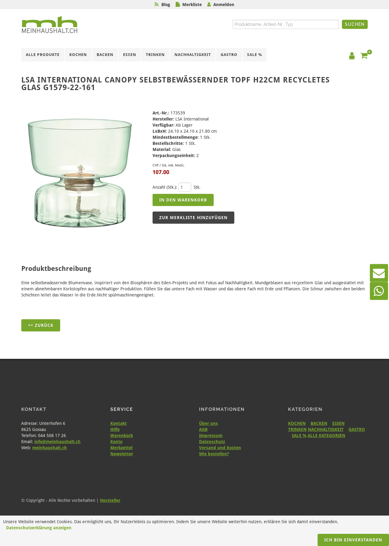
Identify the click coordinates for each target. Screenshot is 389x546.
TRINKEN (297, 429)
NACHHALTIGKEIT (326, 429)
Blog (165, 4)
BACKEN (319, 423)
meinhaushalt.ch (49, 447)
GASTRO (357, 429)
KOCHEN (297, 423)
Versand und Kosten (220, 447)
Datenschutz (212, 441)
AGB (203, 429)
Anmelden (223, 4)
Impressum (210, 435)
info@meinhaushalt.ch (57, 441)
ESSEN (338, 423)
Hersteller (110, 500)
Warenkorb (121, 435)
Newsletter (121, 453)
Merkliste (192, 4)
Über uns (208, 423)
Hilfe (115, 429)
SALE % (299, 435)
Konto (116, 441)
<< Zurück (40, 325)
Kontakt (118, 423)
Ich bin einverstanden (353, 539)
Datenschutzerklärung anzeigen (38, 527)
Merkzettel (121, 447)
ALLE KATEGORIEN (326, 435)
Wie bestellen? (214, 453)
